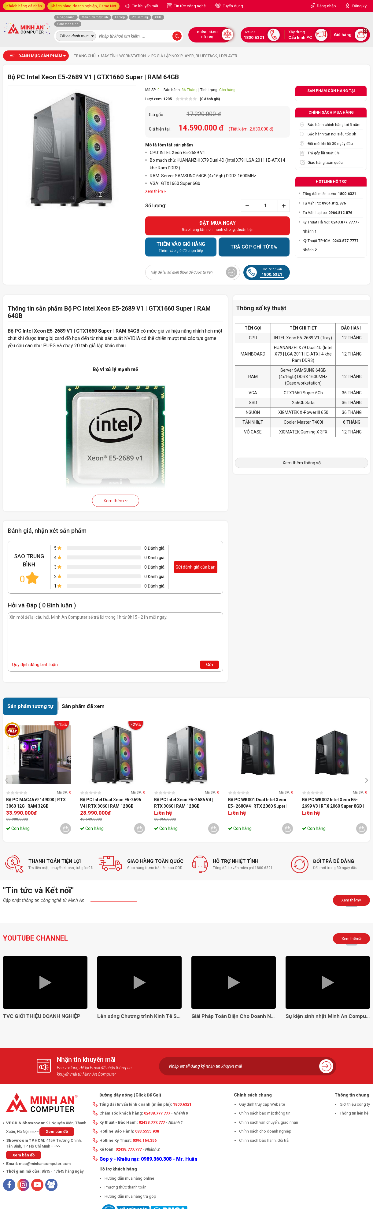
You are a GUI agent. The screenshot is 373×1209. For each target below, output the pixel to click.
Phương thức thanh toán (125, 1187)
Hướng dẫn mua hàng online (129, 1178)
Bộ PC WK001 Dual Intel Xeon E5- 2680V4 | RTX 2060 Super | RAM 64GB (257, 803)
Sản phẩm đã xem (83, 706)
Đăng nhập (326, 6)
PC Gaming (140, 17)
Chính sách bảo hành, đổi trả (264, 1140)
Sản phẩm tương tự (30, 706)
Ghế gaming (66, 17)
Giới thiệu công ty (355, 1104)
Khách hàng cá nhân (24, 6)
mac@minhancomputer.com (45, 1163)
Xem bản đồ (57, 1131)
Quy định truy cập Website (262, 1104)
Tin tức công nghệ (189, 6)
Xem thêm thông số (302, 462)
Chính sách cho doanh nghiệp (265, 1131)
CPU (158, 17)
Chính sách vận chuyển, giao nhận (268, 1122)
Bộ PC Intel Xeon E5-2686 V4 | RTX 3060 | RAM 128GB (183, 803)
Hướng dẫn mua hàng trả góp (130, 1196)
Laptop (120, 17)
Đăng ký (359, 6)
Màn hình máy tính (95, 17)
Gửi (209, 664)
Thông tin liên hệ (354, 1113)
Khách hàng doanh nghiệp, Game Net (83, 6)
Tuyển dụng (232, 6)
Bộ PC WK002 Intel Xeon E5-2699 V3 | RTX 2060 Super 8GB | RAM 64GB (333, 803)
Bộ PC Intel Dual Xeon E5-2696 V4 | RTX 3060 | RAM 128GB (110, 803)
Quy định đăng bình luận (35, 664)
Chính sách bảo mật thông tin (264, 1113)
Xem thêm (115, 500)
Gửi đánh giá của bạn (195, 567)
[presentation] (8, 779)
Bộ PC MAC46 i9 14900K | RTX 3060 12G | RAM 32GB (36, 803)
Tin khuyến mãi (144, 6)
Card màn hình (67, 24)
